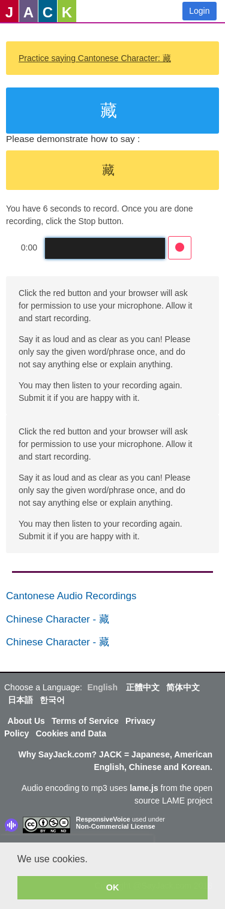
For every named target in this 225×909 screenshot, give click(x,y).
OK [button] (112, 887)
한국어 (52, 700)
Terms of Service (85, 721)
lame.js (144, 788)
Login (199, 11)
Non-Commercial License (115, 826)
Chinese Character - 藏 (57, 619)
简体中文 (183, 687)
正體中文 (143, 687)
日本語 (20, 700)
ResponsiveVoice (103, 819)
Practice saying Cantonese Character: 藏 (95, 58)
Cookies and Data (70, 733)
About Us (26, 721)
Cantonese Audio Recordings (71, 596)
